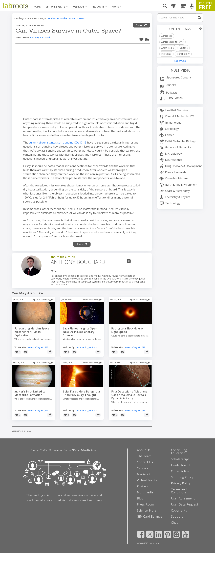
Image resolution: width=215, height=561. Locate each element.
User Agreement (183, 498)
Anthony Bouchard (40, 37)
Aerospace (166, 35)
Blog (140, 498)
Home (37, 6)
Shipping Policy (182, 477)
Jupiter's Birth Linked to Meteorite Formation (30, 393)
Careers (142, 468)
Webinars (80, 6)
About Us (143, 450)
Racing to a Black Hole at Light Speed (127, 330)
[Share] (50, 352)
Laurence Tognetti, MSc (38, 347)
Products (99, 6)
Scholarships (180, 459)
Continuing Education (179, 451)
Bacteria (184, 47)
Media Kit (143, 474)
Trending (18, 18)
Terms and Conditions (179, 491)
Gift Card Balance (149, 516)
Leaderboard (180, 465)
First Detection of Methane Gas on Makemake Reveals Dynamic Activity (129, 395)
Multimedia (180, 70)
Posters (142, 486)
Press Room (145, 504)
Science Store (146, 510)
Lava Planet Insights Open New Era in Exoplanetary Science (80, 332)
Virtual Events (57, 6)
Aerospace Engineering (172, 41)
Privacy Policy (180, 483)
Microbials (166, 53)
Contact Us (145, 462)
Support (177, 516)
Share (141, 25)
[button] (141, 39)
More (116, 6)
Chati (175, 522)
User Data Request (184, 504)
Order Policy (180, 471)
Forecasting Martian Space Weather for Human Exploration (31, 332)
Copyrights (179, 510)
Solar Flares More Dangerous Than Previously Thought (81, 393)
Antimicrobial (167, 47)
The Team (144, 456)
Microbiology (183, 53)
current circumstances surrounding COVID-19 (57, 142)
